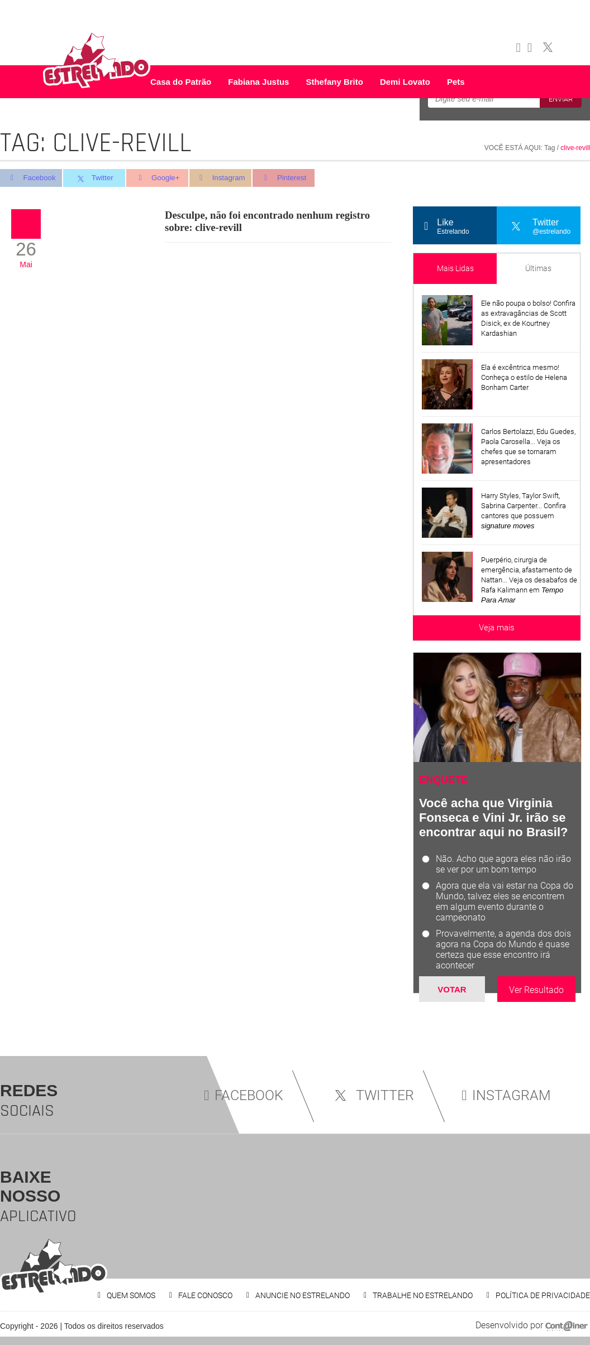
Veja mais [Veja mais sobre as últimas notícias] (497, 628)
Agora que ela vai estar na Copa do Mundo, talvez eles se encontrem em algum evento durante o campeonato (504, 901)
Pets (456, 81)
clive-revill (575, 148)
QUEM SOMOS (131, 1295)
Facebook (31, 178)
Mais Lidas (455, 268)
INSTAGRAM (506, 1095)
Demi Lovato (405, 81)
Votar (451, 989)
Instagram (225, 178)
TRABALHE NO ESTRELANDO (423, 1295)
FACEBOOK (243, 1095)
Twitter (96, 178)
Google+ (161, 178)
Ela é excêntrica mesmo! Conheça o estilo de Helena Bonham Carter (524, 377)
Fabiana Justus (258, 81)
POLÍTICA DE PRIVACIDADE (543, 1295)
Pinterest (290, 178)
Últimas (538, 268)
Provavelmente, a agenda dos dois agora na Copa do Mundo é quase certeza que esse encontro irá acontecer (503, 949)
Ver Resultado (536, 990)
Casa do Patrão (180, 81)
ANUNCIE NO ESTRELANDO (302, 1295)
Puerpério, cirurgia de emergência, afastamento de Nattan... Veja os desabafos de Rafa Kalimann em (529, 580)
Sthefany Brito (334, 81)
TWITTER (372, 1095)
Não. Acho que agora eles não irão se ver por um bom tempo (503, 864)
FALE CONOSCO (205, 1295)
